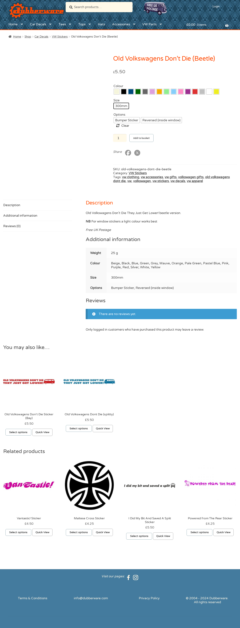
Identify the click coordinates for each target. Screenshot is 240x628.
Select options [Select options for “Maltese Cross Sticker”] (79, 532)
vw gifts (170, 177)
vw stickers (160, 181)
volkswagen (142, 181)
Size (116, 100)
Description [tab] (11, 205)
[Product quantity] (120, 138)
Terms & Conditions (32, 598)
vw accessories (152, 177)
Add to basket (141, 138)
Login (216, 6)
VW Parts (149, 24)
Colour (118, 86)
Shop (28, 36)
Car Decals (38, 24)
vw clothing (130, 177)
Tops (82, 24)
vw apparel (195, 181)
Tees (62, 24)
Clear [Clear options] (125, 126)
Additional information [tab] (20, 216)
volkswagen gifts (190, 177)
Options (119, 115)
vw (129, 181)
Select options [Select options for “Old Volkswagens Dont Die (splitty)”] (79, 428)
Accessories (121, 24)
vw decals (177, 181)
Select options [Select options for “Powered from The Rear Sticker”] (199, 532)
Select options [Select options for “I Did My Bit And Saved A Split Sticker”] (139, 536)
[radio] (116, 91)
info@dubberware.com (91, 598)
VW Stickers (60, 36)
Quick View (42, 432)
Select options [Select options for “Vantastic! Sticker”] (18, 532)
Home (13, 24)
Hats (101, 24)
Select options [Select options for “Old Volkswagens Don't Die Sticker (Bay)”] (18, 432)
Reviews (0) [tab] (11, 226)
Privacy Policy (149, 598)
